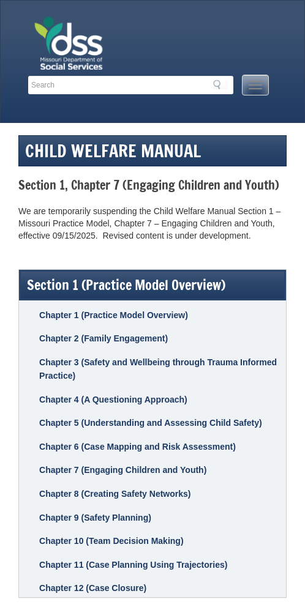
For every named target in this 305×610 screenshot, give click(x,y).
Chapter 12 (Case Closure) (92, 588)
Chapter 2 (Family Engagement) (103, 338)
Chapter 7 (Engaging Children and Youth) (122, 470)
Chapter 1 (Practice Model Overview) (113, 315)
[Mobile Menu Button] (255, 85)
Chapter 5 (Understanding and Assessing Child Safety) (150, 423)
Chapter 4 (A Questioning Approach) (113, 399)
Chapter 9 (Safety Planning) (95, 518)
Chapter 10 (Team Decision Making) (111, 541)
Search (220, 84)
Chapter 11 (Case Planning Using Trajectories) (133, 565)
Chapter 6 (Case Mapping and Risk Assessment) (137, 447)
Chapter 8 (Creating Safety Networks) (114, 494)
